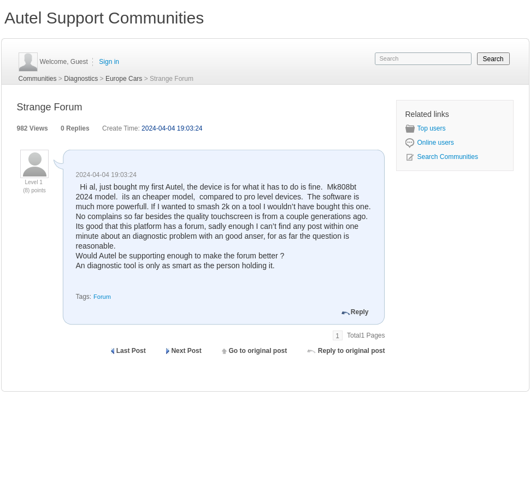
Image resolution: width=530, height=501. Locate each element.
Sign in (109, 62)
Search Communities (441, 157)
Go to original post (257, 351)
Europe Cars (123, 78)
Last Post (131, 351)
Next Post (186, 351)
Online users (429, 142)
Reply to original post (351, 351)
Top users (425, 128)
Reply (360, 312)
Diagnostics (81, 78)
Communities (38, 78)
